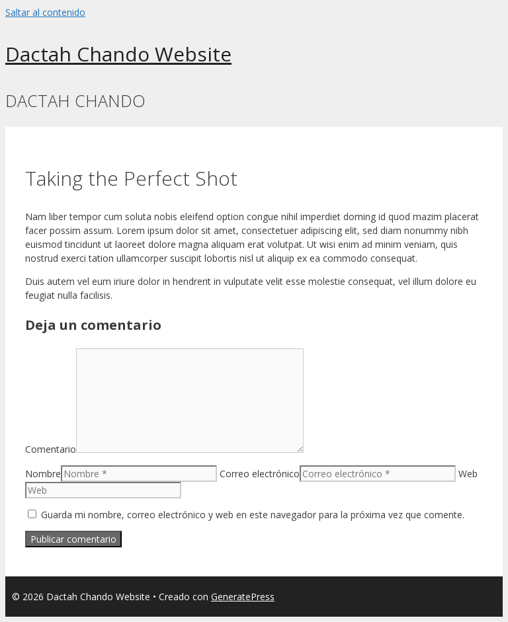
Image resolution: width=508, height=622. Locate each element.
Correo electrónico (260, 473)
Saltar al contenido (45, 12)
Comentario (50, 449)
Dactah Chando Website (118, 53)
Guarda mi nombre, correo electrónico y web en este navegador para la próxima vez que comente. (252, 514)
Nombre (43, 473)
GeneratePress (243, 596)
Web (468, 473)
